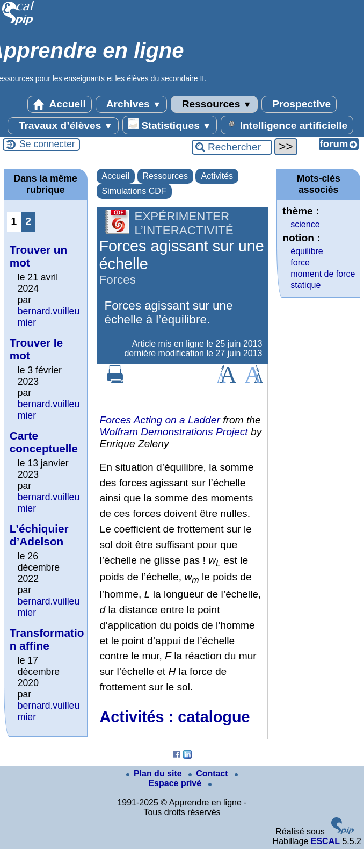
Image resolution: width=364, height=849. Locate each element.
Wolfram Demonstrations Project (174, 431)
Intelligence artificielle (287, 124)
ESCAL (325, 841)
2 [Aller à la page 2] (28, 221)
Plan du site (155, 773)
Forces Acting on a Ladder (160, 420)
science (304, 224)
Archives (131, 104)
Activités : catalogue (175, 716)
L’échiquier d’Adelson (39, 535)
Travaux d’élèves (62, 126)
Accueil (59, 104)
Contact (209, 773)
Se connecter (47, 144)
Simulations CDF (134, 191)
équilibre (306, 251)
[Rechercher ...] (232, 147)
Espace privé (193, 780)
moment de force (322, 273)
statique (305, 285)
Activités (217, 176)
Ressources (214, 104)
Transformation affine (47, 639)
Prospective (299, 104)
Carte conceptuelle (44, 442)
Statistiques (169, 124)
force (300, 262)
